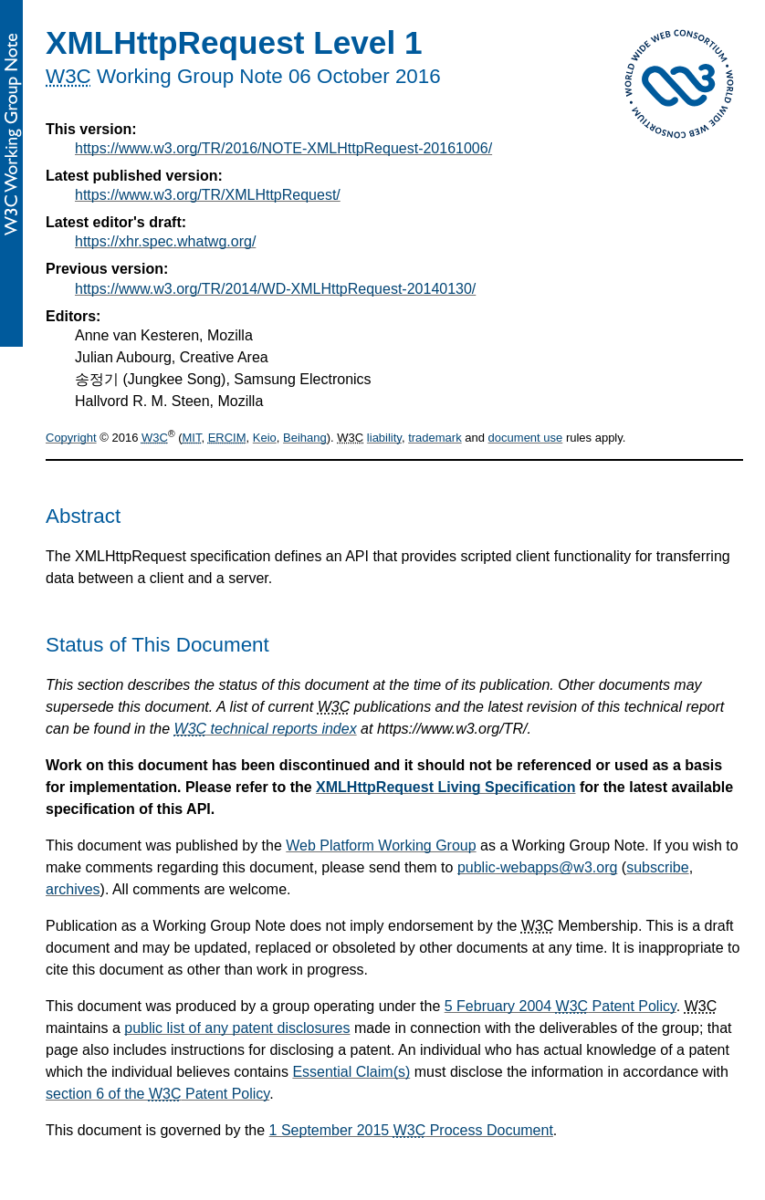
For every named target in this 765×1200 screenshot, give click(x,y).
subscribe (657, 867)
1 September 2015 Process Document (411, 1130)
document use (525, 437)
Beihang (305, 437)
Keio (265, 437)
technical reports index (265, 728)
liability (384, 437)
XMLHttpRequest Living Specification (445, 787)
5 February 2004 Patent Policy (560, 1006)
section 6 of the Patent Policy (157, 1093)
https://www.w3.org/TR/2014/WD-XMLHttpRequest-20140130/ (275, 289)
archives (73, 889)
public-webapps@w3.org (537, 867)
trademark (435, 437)
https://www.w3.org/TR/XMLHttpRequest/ (208, 195)
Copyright (71, 437)
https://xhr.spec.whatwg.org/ (165, 241)
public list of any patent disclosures (237, 1028)
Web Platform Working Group (381, 845)
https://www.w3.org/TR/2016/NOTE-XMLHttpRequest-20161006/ (283, 148)
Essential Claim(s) (351, 1072)
